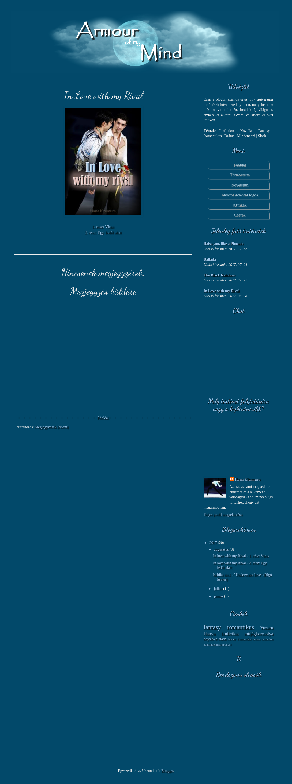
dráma (256, 639)
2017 (213, 543)
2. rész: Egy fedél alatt (103, 232)
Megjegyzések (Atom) (52, 427)
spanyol (226, 644)
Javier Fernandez (239, 639)
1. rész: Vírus (103, 226)
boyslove (210, 639)
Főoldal (103, 418)
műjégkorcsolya (259, 633)
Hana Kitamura (247, 479)
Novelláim (239, 185)
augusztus (222, 549)
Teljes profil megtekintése (223, 515)
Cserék (239, 215)
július (218, 589)
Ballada (210, 259)
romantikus (240, 627)
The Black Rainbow (219, 275)
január (219, 596)
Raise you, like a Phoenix (224, 244)
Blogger (167, 771)
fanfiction (230, 633)
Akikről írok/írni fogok (239, 195)
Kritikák (239, 205)
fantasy (212, 627)
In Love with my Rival (221, 291)
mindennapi (214, 644)
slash (222, 639)
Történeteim (239, 175)
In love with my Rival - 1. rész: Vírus (241, 556)
